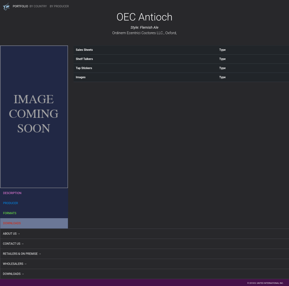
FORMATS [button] (9, 213)
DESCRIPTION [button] (12, 193)
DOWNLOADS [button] (12, 223)
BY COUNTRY (38, 6)
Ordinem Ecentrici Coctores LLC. (138, 33)
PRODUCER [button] (10, 203)
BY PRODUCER (59, 6)
